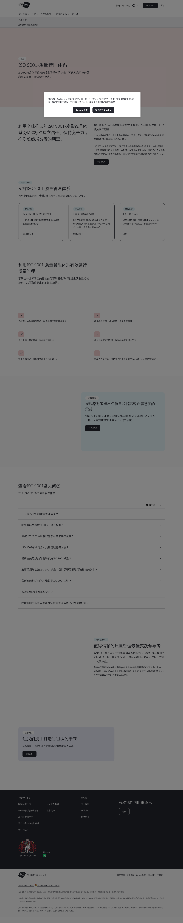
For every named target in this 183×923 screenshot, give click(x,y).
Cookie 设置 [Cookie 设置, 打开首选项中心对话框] (81, 110)
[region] (92, 104)
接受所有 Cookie (103, 110)
